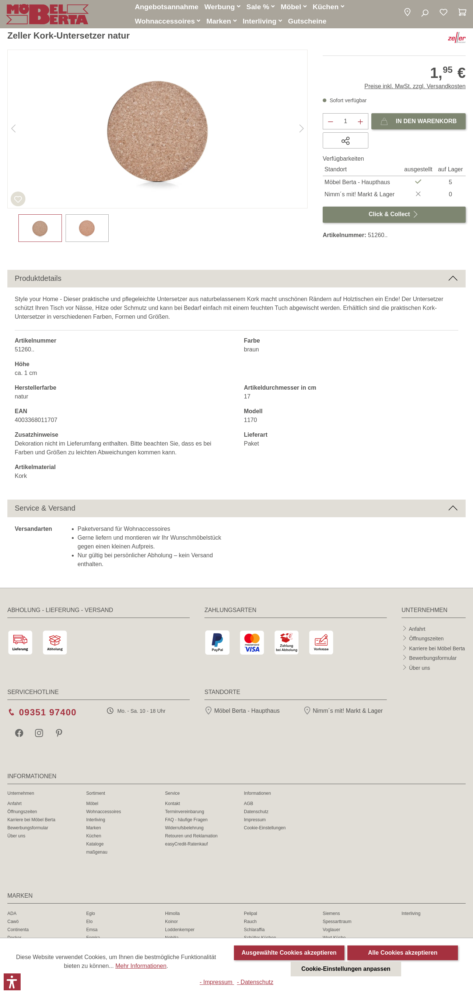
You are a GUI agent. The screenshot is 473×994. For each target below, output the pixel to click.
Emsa (92, 930)
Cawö (13, 922)
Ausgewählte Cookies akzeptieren (289, 953)
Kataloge (95, 845)
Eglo (90, 914)
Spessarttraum (337, 922)
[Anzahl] (346, 122)
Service (172, 794)
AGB (248, 804)
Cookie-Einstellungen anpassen (345, 969)
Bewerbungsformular (432, 659)
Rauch (250, 922)
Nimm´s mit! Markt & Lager (343, 712)
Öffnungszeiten (426, 640)
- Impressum (217, 982)
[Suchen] (424, 14)
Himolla (172, 914)
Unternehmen (20, 794)
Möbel (92, 804)
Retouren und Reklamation (191, 837)
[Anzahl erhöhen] (360, 122)
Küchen (93, 837)
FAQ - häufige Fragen (186, 820)
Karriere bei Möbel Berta (437, 649)
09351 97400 (48, 713)
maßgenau (96, 853)
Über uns (419, 669)
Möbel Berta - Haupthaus (242, 712)
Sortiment (95, 794)
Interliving (95, 820)
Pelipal (250, 914)
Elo (89, 922)
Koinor (171, 922)
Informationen (257, 794)
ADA (12, 914)
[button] (407, 13)
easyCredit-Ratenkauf (186, 845)
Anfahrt (417, 630)
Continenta (18, 930)
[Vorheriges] (13, 130)
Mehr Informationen (141, 966)
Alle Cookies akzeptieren (403, 953)
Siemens (331, 914)
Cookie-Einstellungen (264, 829)
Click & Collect (394, 213)
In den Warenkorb (418, 120)
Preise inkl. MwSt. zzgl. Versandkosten (415, 87)
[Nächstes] (301, 130)
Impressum (255, 820)
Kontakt (172, 804)
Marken (93, 829)
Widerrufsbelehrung (184, 829)
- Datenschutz (255, 982)
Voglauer (331, 930)
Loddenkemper (180, 930)
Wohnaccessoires (103, 812)
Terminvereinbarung (184, 812)
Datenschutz (256, 812)
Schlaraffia (254, 930)
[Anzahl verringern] (330, 122)
